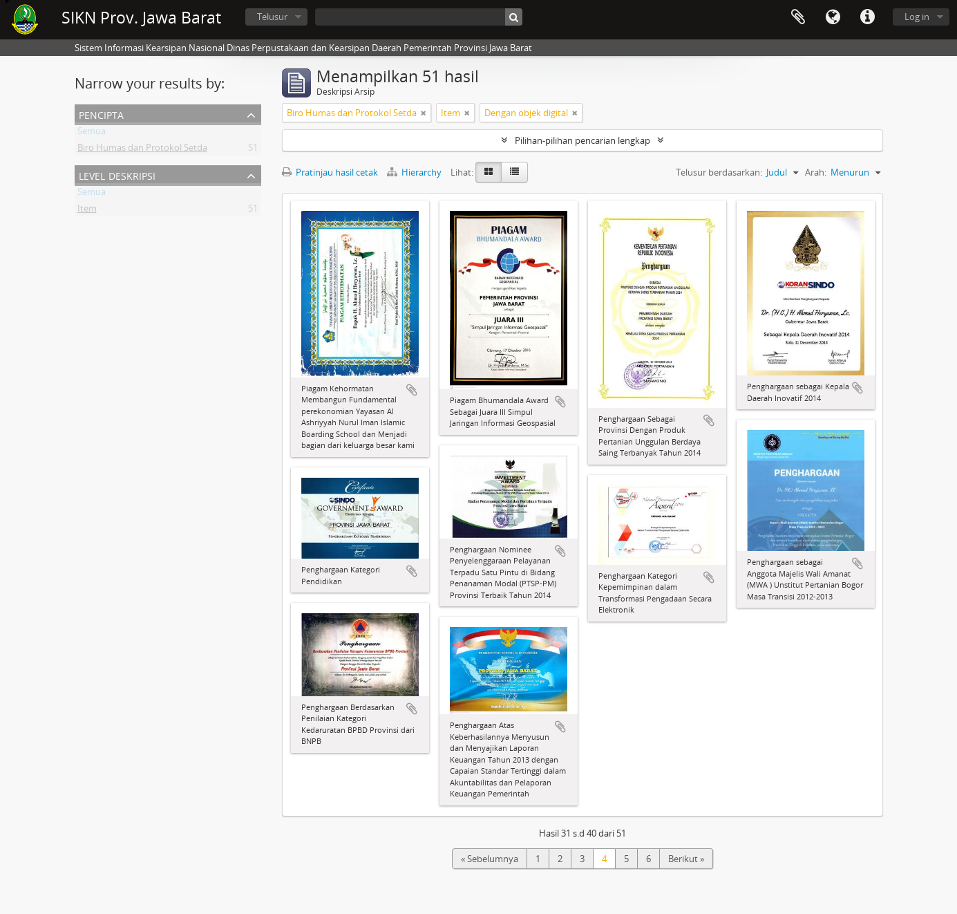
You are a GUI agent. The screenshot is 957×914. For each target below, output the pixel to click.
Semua (91, 133)
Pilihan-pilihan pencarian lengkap (582, 140)
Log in (916, 16)
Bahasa (832, 17)
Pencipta (101, 113)
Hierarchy (415, 172)
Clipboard (798, 17)
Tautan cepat (867, 17)
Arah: (815, 172)
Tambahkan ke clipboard (412, 390)
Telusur (272, 16)
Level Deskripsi (117, 174)
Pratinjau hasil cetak (330, 172)
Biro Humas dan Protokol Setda (142, 150)
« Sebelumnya (489, 858)
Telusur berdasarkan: (719, 172)
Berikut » (686, 858)
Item (87, 211)
